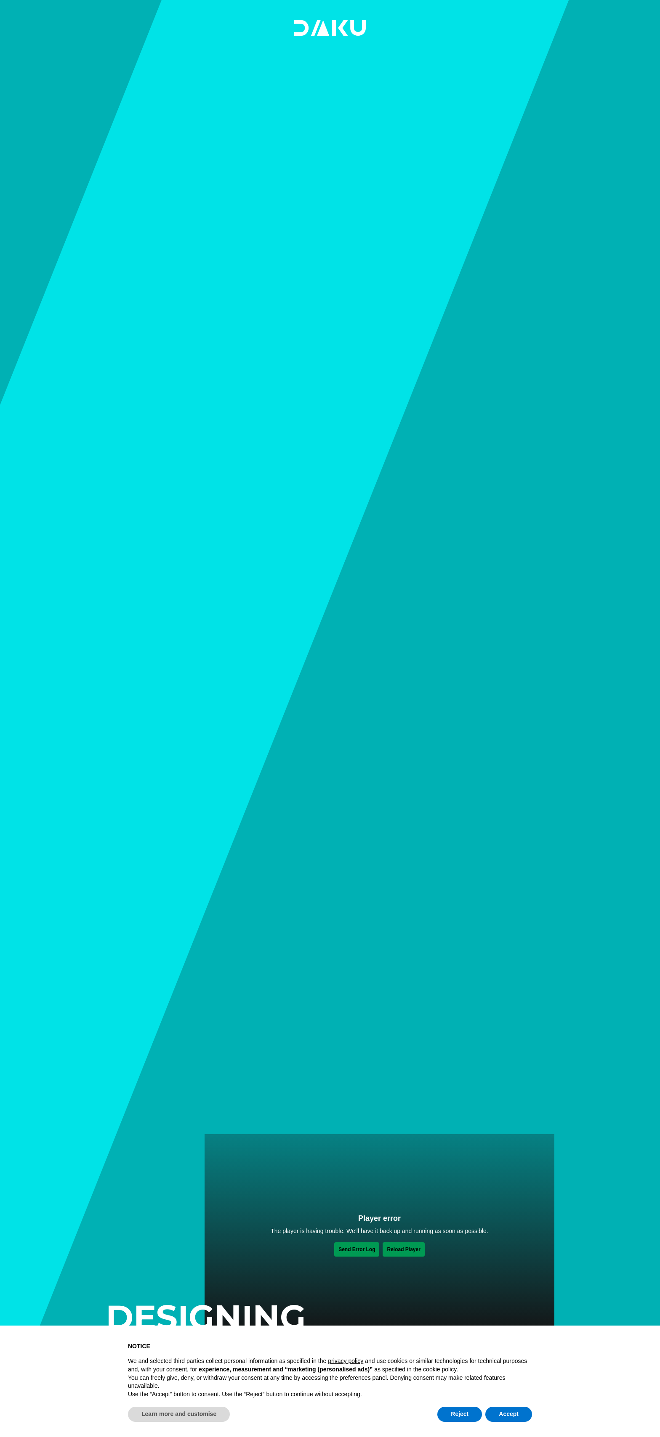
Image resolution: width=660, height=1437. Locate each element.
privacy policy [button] (345, 1361)
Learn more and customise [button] (178, 1414)
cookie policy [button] (439, 1369)
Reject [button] (459, 1414)
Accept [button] (509, 1414)
